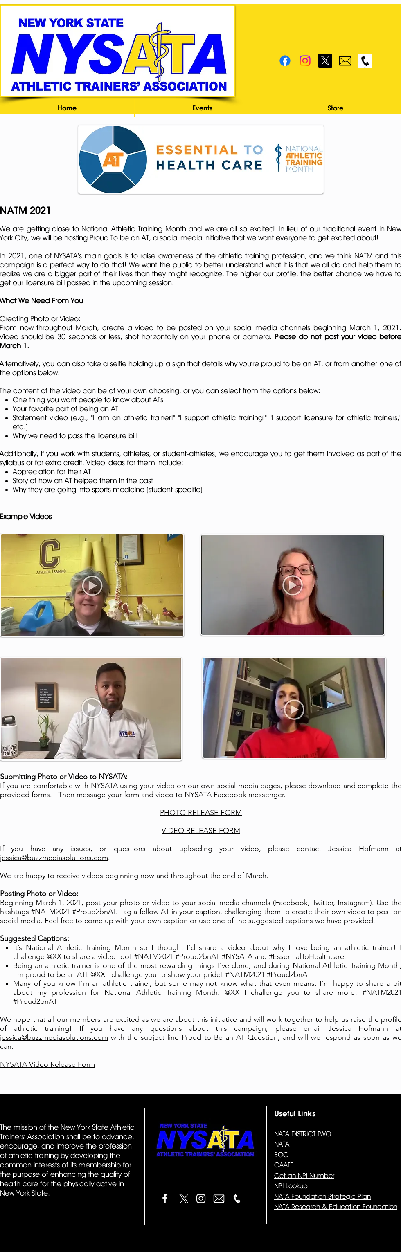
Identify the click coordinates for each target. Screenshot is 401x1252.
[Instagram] (305, 61)
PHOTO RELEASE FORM (201, 812)
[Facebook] (285, 61)
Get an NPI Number (304, 1175)
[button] (202, 108)
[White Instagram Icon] (201, 1198)
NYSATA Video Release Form (47, 1064)
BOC (281, 1155)
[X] (325, 61)
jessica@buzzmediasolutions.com (54, 857)
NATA (281, 1144)
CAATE (284, 1165)
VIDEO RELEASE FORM (201, 830)
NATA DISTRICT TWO (302, 1134)
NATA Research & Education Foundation (335, 1207)
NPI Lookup (291, 1186)
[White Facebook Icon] (165, 1198)
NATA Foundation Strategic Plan (322, 1196)
